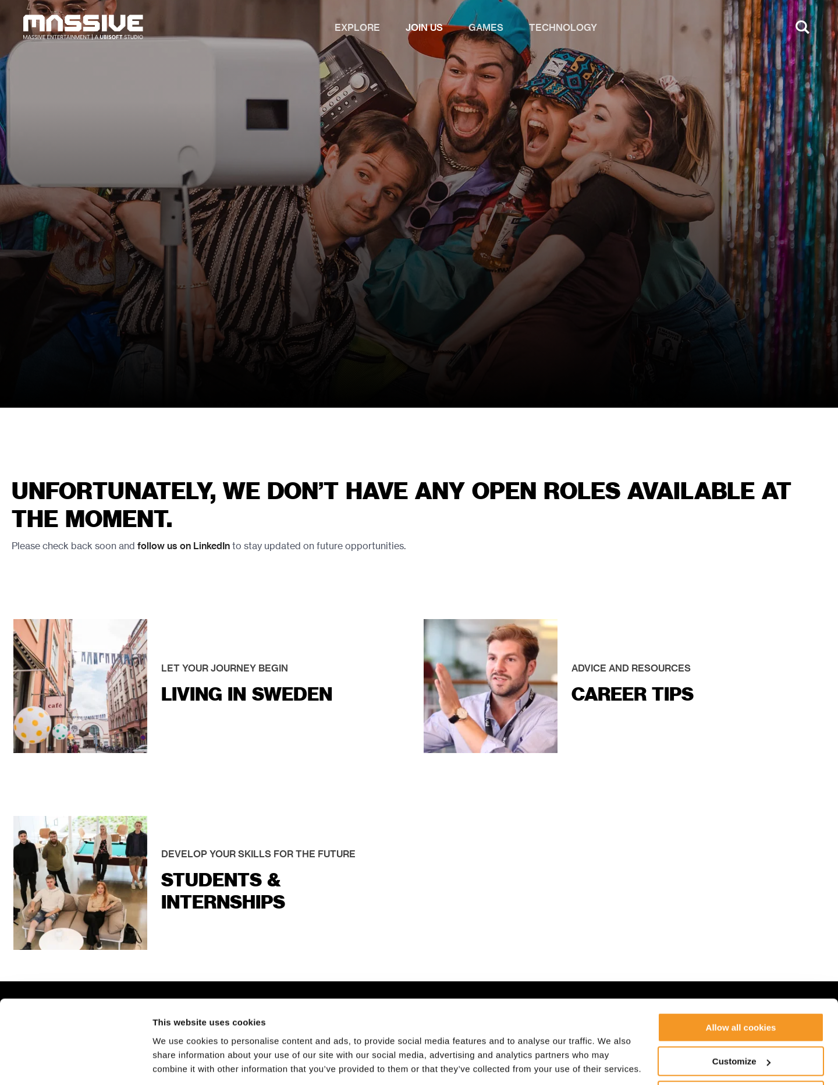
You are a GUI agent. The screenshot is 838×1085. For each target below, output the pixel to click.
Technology (563, 29)
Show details (179, 1061)
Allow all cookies (741, 988)
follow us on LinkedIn (183, 546)
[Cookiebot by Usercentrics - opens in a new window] (75, 1062)
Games (485, 29)
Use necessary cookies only (741, 1056)
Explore (357, 29)
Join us (424, 29)
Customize (741, 1022)
